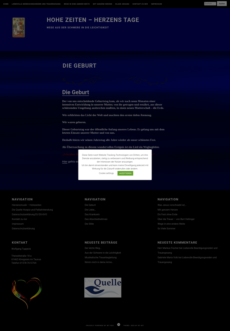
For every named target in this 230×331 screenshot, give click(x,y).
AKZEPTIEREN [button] (125, 173)
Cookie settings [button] (106, 173)
